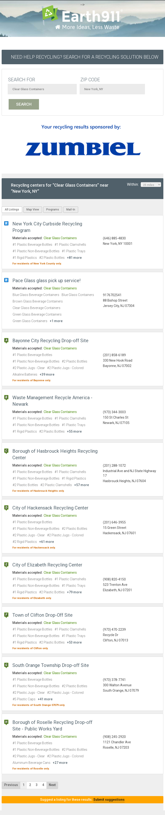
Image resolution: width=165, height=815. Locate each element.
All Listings (12, 209)
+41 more (45, 699)
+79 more (74, 592)
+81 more (74, 258)
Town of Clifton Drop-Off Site (42, 615)
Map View (32, 209)
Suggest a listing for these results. (82, 799)
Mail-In (70, 209)
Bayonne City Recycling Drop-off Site (50, 340)
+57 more (81, 485)
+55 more (74, 431)
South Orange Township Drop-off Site (50, 665)
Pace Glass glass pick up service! (46, 280)
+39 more (47, 374)
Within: (144, 184)
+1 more (56, 321)
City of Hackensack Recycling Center (50, 508)
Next (52, 785)
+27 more (60, 763)
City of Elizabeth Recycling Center (47, 565)
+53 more (74, 642)
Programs (52, 209)
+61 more (46, 542)
